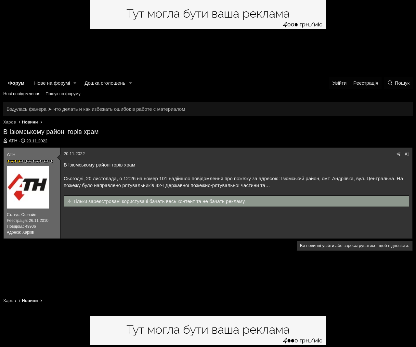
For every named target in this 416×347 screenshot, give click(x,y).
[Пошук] (398, 83)
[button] (75, 83)
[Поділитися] (398, 154)
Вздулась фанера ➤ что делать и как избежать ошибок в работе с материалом (95, 109)
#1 (407, 154)
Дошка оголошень (104, 83)
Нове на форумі (52, 83)
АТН (13, 140)
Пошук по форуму (63, 93)
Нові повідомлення (21, 93)
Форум (16, 83)
